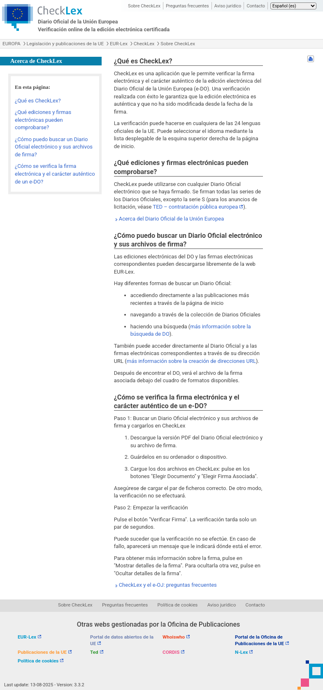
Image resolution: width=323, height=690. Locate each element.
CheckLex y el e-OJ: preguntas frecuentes (168, 585)
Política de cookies (178, 605)
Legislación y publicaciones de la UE (65, 43)
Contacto (255, 6)
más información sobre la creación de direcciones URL (191, 361)
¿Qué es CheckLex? (38, 101)
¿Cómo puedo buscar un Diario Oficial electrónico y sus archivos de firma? (54, 147)
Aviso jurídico (228, 6)
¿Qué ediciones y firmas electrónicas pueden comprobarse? (43, 119)
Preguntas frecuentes (187, 6)
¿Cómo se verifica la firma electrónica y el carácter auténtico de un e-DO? (55, 173)
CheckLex (144, 43)
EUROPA (11, 43)
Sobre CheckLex (144, 6)
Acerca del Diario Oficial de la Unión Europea (171, 219)
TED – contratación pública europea (195, 207)
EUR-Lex (119, 43)
